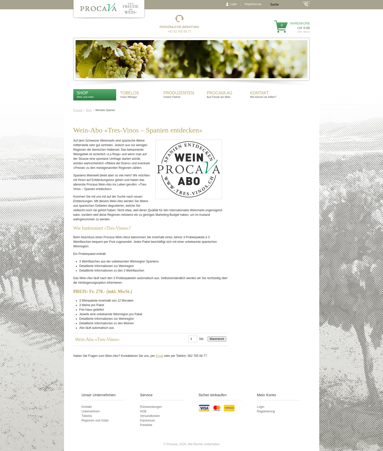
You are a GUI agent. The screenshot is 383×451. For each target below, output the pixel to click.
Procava (78, 110)
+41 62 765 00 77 (179, 31)
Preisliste (146, 425)
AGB (143, 411)
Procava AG (220, 93)
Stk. (201, 339)
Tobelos (129, 93)
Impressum (147, 420)
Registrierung (253, 4)
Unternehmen (91, 411)
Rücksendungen (151, 407)
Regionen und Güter (95, 420)
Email (159, 356)
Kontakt (260, 93)
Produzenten (179, 93)
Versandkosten (150, 416)
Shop (82, 93)
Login (233, 4)
